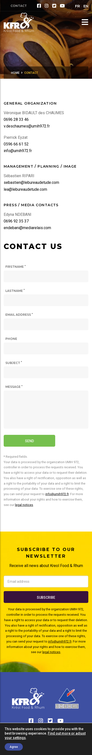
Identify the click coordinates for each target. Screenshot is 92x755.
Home (15, 73)
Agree (14, 747)
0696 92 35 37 (16, 221)
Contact (19, 6)
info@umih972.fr (18, 150)
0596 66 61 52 (16, 144)
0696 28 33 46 (16, 119)
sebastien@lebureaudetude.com (31, 182)
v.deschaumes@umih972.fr (27, 126)
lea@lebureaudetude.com (25, 189)
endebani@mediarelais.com (27, 227)
